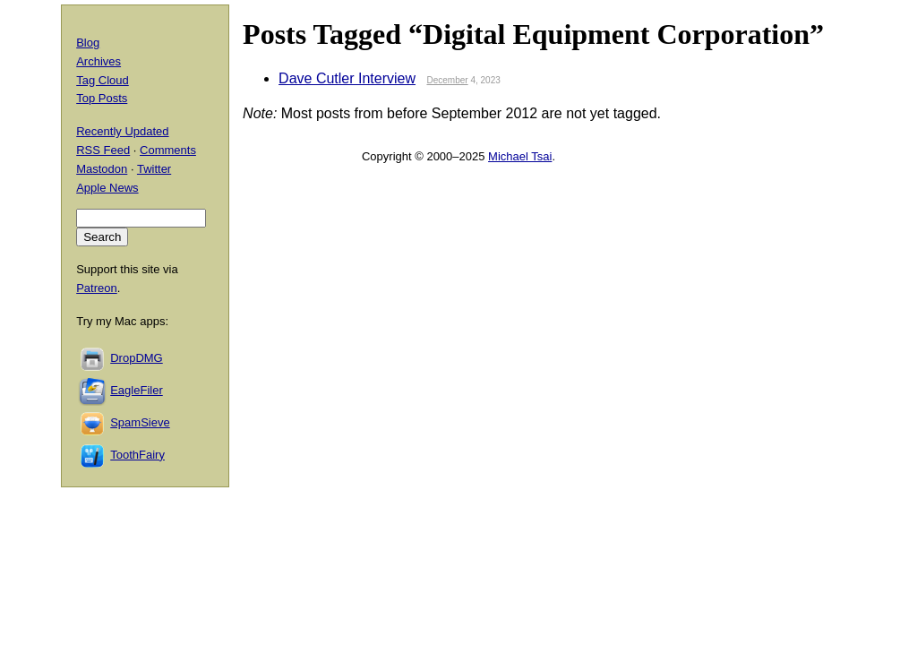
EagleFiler (136, 390)
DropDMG (136, 358)
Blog (87, 42)
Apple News (107, 187)
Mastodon (101, 169)
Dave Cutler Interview (347, 78)
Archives (98, 61)
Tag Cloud (102, 80)
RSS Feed (103, 150)
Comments (168, 150)
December (446, 80)
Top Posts (101, 98)
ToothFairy (137, 454)
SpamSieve (139, 422)
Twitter (154, 169)
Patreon (96, 288)
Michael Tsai (520, 156)
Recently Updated (122, 131)
